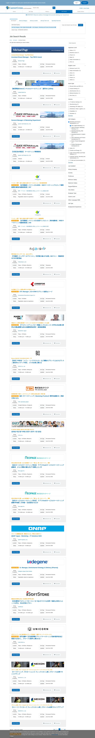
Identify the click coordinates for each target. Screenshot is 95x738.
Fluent (71, 55)
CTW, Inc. (20, 435)
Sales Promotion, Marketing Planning (77, 128)
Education (72, 113)
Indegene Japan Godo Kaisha (25, 571)
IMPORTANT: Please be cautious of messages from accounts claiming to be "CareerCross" (47, 14)
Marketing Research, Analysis (77, 135)
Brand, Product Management (77, 141)
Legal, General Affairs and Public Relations (76, 153)
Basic (71, 57)
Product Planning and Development (75, 145)
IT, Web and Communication (76, 160)
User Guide (86, 8)
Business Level (73, 52)
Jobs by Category (23, 20)
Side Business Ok (74, 91)
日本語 (81, 8)
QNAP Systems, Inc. (23, 539)
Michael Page (21, 60)
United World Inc (22, 92)
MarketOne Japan (22, 330)
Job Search (64, 11)
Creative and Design (75, 150)
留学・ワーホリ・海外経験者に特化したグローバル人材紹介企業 (33, 190)
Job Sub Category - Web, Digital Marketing (21, 27)
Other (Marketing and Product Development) (77, 138)
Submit (80, 25)
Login (76, 2)
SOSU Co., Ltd (21, 366)
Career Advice (80, 11)
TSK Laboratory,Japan (23, 401)
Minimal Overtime (74, 93)
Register (85, 2)
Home (14, 11)
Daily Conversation (74, 59)
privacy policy (55, 734)
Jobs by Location (34, 20)
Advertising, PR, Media (75, 106)
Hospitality (72, 111)
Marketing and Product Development (74, 122)
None (71, 62)
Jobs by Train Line (44, 20)
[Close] (11, 736)
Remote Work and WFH (75, 86)
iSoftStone (20, 606)
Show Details (16, 73)
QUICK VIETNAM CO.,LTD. (24, 123)
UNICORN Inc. (21, 642)
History (47, 11)
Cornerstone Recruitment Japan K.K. (26, 295)
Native (72, 50)
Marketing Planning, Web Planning (76, 131)
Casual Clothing (73, 88)
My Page (31, 11)
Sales (71, 148)
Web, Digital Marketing (77, 125)
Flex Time (72, 95)
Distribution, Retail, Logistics (76, 108)
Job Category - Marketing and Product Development (44, 27)
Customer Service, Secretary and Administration (76, 157)
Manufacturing (73, 104)
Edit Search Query (16, 24)
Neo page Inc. (21, 470)
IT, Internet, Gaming (75, 102)
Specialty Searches (56, 20)
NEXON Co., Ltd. (22, 677)
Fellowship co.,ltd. (22, 262)
